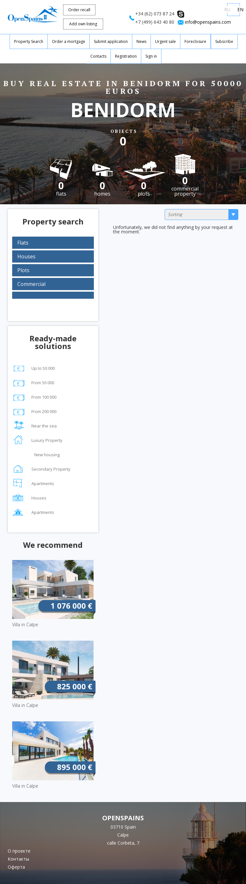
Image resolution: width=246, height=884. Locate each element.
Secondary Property (41, 468)
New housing (36, 455)
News (141, 41)
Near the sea (34, 425)
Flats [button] (23, 242)
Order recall (79, 9)
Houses (29, 497)
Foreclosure (195, 41)
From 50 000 (33, 381)
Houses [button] (26, 256)
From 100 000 (34, 396)
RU (227, 9)
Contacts (98, 56)
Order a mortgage (68, 41)
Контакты (18, 859)
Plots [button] (23, 270)
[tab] (53, 242)
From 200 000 (34, 410)
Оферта (16, 867)
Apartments (33, 482)
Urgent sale (165, 41)
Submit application (111, 41)
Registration (126, 56)
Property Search (28, 41)
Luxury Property (37, 439)
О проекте (19, 851)
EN (240, 9)
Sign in (151, 56)
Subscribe (224, 41)
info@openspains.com (208, 22)
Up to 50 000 (33, 367)
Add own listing (83, 24)
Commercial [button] (31, 284)
